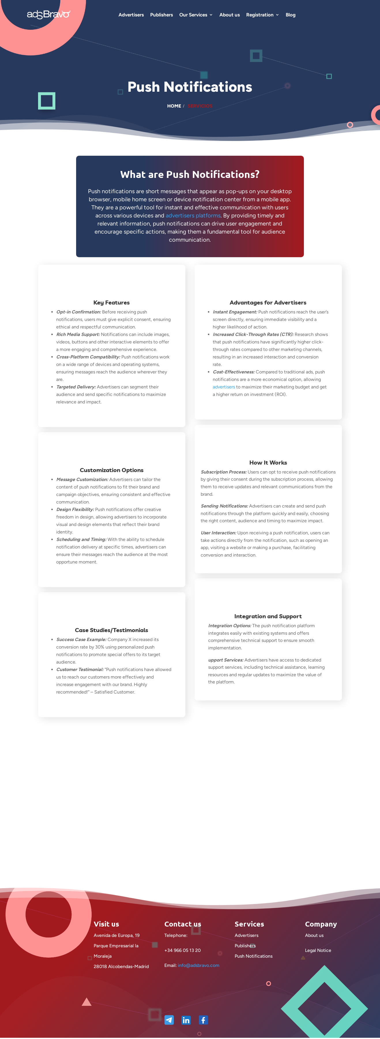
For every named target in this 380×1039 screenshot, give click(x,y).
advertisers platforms (193, 215)
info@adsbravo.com (198, 971)
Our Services (193, 15)
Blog (291, 15)
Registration (260, 15)
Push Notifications (253, 962)
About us (229, 15)
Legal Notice (318, 956)
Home (174, 106)
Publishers (161, 15)
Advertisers (131, 15)
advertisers (225, 387)
